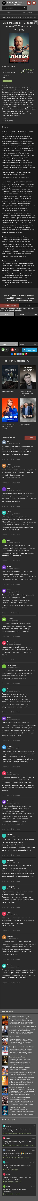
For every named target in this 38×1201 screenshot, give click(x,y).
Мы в (31, 349)
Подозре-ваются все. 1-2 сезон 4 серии (18, 1145)
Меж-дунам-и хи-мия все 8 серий (16, 1158)
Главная (8, 13)
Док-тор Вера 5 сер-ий (12, 1182)
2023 (4, 66)
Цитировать (15, 459)
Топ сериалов (27, 13)
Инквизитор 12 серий (11, 1194)
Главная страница (7, 17)
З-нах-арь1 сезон (10, 1170)
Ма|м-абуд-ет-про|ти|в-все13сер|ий (17, 1133)
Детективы (17, 17)
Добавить (30, 438)
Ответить (5, 459)
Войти (29, 3)
